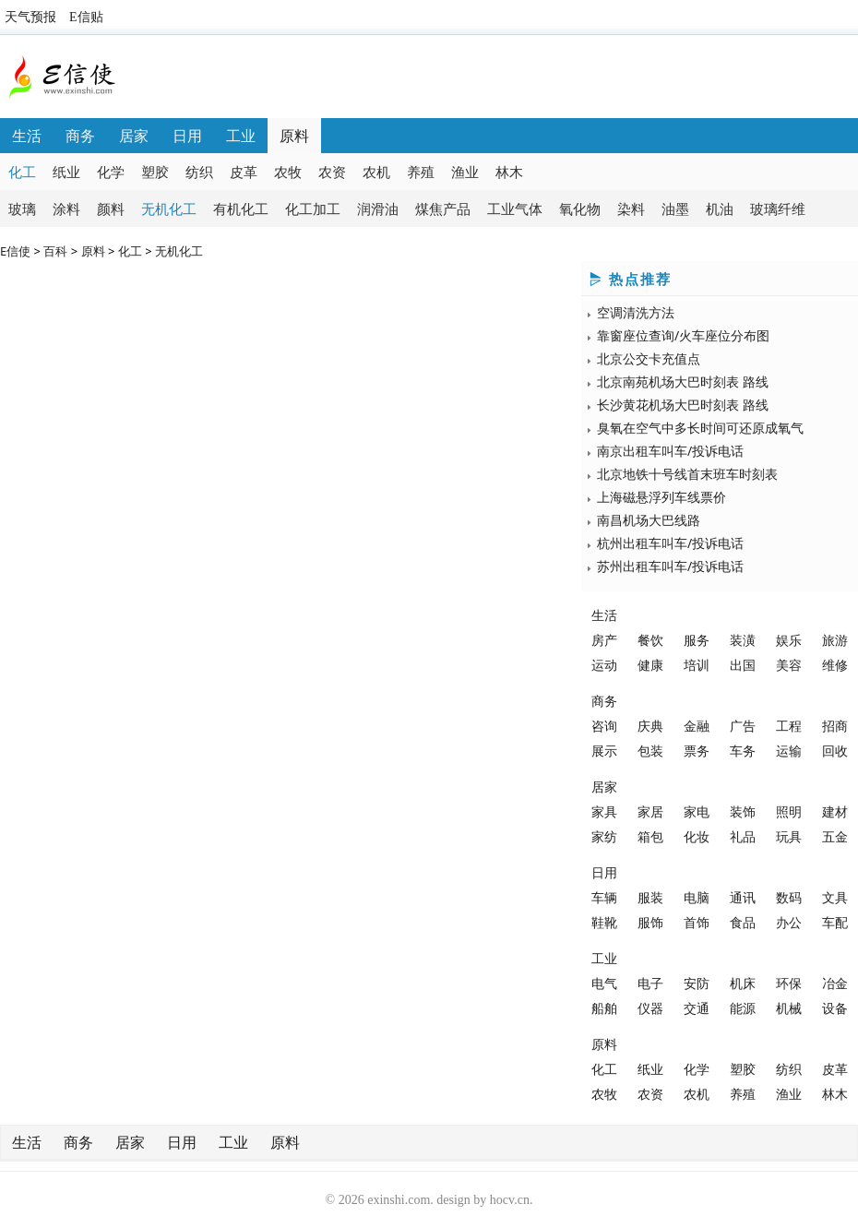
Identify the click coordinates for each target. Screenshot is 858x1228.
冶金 (835, 983)
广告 (743, 725)
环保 (789, 983)
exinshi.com (398, 1200)
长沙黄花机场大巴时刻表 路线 (683, 404)
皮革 (243, 171)
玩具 (789, 836)
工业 (241, 135)
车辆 (604, 897)
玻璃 (22, 208)
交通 (696, 1008)
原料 (294, 135)
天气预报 (30, 17)
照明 (789, 811)
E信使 (15, 251)
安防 (696, 983)
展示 (604, 750)
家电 (696, 811)
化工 (22, 171)
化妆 (696, 836)
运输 (789, 750)
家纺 (604, 836)
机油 (719, 208)
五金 (835, 836)
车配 (835, 922)
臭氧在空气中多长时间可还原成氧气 (700, 427)
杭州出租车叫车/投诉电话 (670, 543)
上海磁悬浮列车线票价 (661, 497)
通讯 (743, 897)
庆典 (650, 725)
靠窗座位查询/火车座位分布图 (683, 335)
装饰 (743, 811)
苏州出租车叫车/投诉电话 (670, 566)
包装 (650, 750)
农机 (376, 171)
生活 (27, 135)
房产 (604, 640)
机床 (743, 983)
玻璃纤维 (777, 208)
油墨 (675, 208)
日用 (187, 135)
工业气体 (514, 208)
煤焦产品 (443, 208)
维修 (835, 665)
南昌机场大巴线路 (648, 520)
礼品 (743, 836)
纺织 (199, 171)
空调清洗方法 (635, 312)
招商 (835, 725)
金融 (696, 725)
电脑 (696, 897)
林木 (509, 171)
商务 (80, 135)
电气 (604, 983)
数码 (789, 897)
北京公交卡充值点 (648, 358)
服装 (650, 897)
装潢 (743, 640)
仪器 (650, 1008)
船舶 (604, 1008)
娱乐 (789, 640)
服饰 (650, 922)
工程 (789, 725)
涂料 (66, 208)
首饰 (696, 922)
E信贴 (86, 17)
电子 (650, 983)
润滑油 (378, 208)
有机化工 (240, 208)
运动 (604, 665)
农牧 (288, 171)
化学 (111, 171)
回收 (835, 750)
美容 (789, 665)
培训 (696, 665)
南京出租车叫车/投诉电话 (670, 450)
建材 (835, 811)
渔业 (465, 171)
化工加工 (312, 208)
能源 (743, 1008)
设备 (835, 1008)
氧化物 (580, 208)
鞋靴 (604, 922)
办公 (789, 922)
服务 (696, 640)
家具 (604, 811)
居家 (134, 135)
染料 (631, 208)
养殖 (421, 171)
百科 (55, 251)
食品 (743, 922)
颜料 (111, 208)
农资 (332, 171)
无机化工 (169, 208)
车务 (743, 750)
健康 (650, 665)
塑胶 (155, 171)
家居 (650, 811)
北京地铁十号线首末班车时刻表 (687, 474)
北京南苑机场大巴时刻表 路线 (683, 381)
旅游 (835, 640)
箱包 (650, 836)
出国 (743, 665)
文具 (835, 897)
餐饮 (650, 640)
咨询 (604, 725)
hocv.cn (510, 1200)
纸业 (66, 171)
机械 (789, 1008)
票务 (696, 750)
